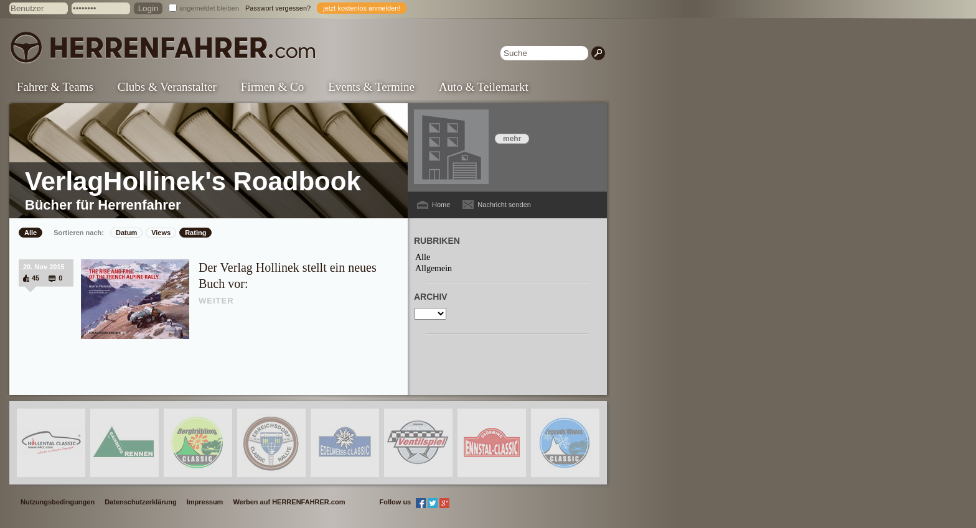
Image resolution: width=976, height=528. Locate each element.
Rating (195, 232)
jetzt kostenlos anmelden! (361, 8)
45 (35, 278)
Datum (126, 232)
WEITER (216, 300)
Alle (30, 232)
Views (161, 232)
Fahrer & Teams (55, 86)
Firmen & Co (272, 86)
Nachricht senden (504, 204)
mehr (512, 138)
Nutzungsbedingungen (58, 502)
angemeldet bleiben (209, 8)
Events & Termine (371, 86)
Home (441, 204)
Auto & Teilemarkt (483, 86)
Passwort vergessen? (278, 8)
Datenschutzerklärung (141, 502)
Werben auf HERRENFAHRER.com (289, 502)
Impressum (205, 502)
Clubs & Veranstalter (167, 86)
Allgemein (433, 268)
